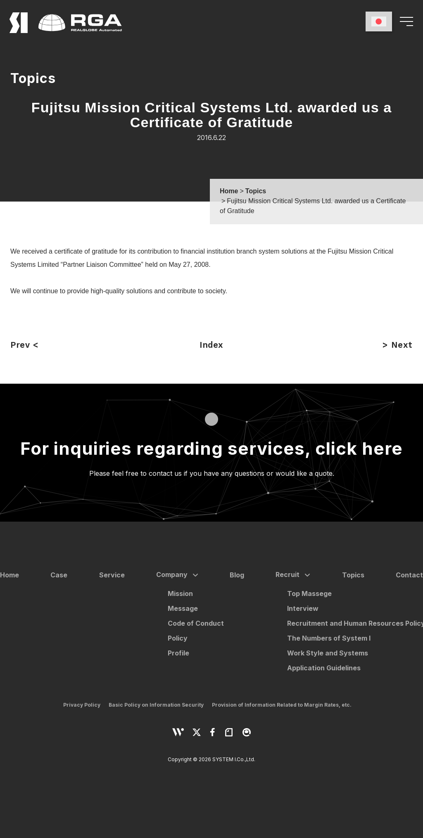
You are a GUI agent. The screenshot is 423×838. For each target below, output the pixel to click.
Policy (178, 638)
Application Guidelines (324, 668)
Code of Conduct (196, 623)
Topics (353, 575)
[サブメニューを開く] (193, 575)
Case (58, 575)
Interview (302, 608)
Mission (180, 593)
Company (172, 574)
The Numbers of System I (329, 638)
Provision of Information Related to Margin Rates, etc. (282, 705)
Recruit (287, 574)
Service (112, 575)
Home (9, 575)
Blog (237, 575)
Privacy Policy (81, 705)
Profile (178, 653)
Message (183, 608)
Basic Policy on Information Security (156, 705)
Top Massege (309, 593)
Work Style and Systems (327, 653)
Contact (409, 575)
